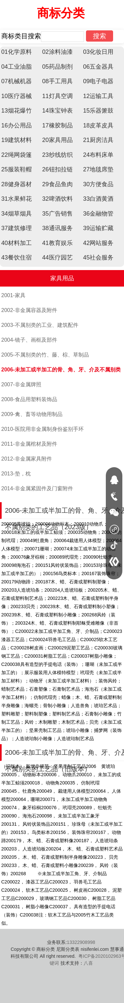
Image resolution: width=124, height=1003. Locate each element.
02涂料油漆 (57, 52)
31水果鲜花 (16, 198)
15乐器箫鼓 (98, 110)
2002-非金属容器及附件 (29, 310)
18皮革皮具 (98, 125)
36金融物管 (98, 213)
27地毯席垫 (98, 169)
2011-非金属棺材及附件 (29, 444)
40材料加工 (16, 243)
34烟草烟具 (16, 213)
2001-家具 (13, 295)
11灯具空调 (57, 96)
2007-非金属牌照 (21, 384)
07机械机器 (16, 81)
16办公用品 (16, 125)
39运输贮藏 (98, 228)
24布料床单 (98, 155)
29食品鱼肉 (57, 184)
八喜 (88, 963)
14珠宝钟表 (57, 110)
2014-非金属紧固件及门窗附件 (37, 488)
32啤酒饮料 (57, 198)
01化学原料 (16, 52)
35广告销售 (57, 213)
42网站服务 (98, 243)
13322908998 (81, 942)
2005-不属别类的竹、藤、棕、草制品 (45, 355)
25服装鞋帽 (16, 169)
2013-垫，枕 (16, 473)
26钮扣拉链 (57, 169)
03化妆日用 (98, 52)
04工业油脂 (16, 66)
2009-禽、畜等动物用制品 (31, 414)
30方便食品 (98, 184)
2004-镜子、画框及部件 (29, 340)
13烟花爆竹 (16, 110)
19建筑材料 (16, 140)
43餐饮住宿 (16, 257)
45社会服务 (98, 257)
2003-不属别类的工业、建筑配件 (39, 325)
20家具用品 (57, 140)
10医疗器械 (16, 96)
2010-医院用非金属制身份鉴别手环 (42, 429)
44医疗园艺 (57, 257)
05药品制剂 (57, 66)
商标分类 (61, 13)
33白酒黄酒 (98, 198)
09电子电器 (98, 81)
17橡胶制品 (57, 125)
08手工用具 (57, 81)
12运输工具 (98, 96)
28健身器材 (16, 184)
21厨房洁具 (98, 140)
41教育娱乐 (57, 243)
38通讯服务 (57, 228)
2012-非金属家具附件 (26, 459)
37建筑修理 (16, 228)
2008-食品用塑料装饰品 (29, 399)
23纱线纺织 (57, 155)
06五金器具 (98, 66)
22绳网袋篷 (16, 155)
